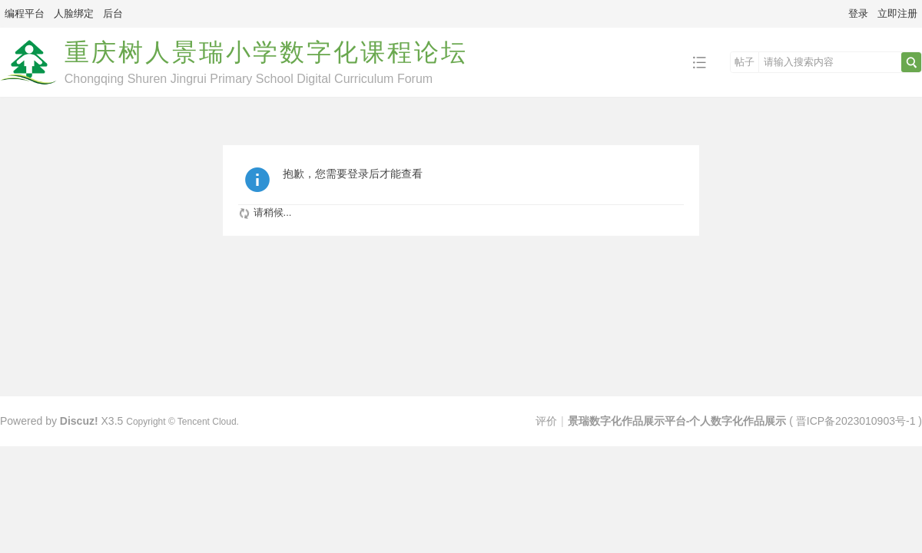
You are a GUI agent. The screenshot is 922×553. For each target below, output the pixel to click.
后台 (113, 13)
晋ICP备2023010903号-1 (856, 421)
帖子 (745, 62)
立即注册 (897, 13)
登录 (858, 13)
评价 (546, 421)
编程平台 (25, 13)
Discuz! (79, 421)
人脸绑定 (74, 13)
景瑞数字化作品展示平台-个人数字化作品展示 (677, 421)
